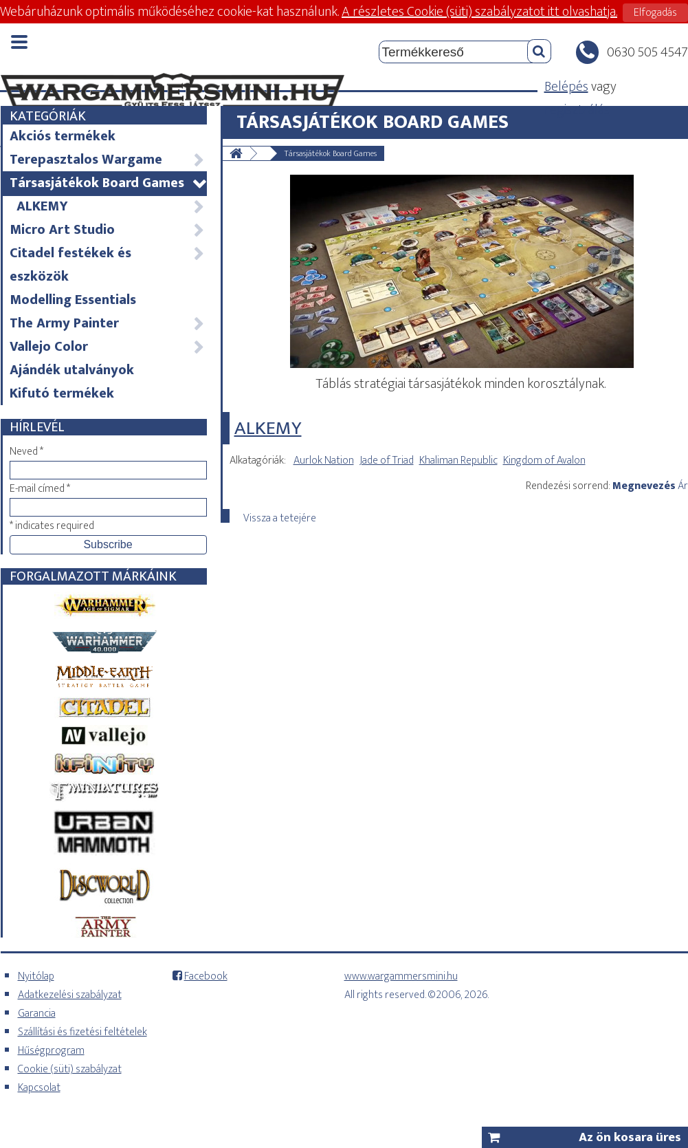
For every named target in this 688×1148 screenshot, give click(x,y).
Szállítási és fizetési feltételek (82, 1032)
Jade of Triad (386, 460)
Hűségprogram (51, 1050)
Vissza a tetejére (279, 516)
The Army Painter (108, 323)
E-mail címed (40, 488)
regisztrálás (577, 110)
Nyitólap (36, 976)
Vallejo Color (108, 346)
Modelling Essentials (73, 300)
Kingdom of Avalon (544, 460)
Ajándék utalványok (72, 370)
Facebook (206, 976)
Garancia (37, 1013)
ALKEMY (111, 206)
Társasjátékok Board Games (108, 183)
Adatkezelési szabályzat (70, 995)
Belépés (566, 86)
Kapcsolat (39, 1088)
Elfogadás (655, 12)
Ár (683, 486)
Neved (26, 451)
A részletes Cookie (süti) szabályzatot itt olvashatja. (479, 11)
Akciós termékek (62, 136)
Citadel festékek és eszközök (108, 264)
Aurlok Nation (323, 460)
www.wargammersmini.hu (401, 976)
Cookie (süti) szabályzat (70, 1069)
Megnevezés (644, 486)
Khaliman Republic (458, 460)
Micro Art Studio (108, 229)
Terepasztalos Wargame (108, 159)
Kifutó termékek (62, 393)
